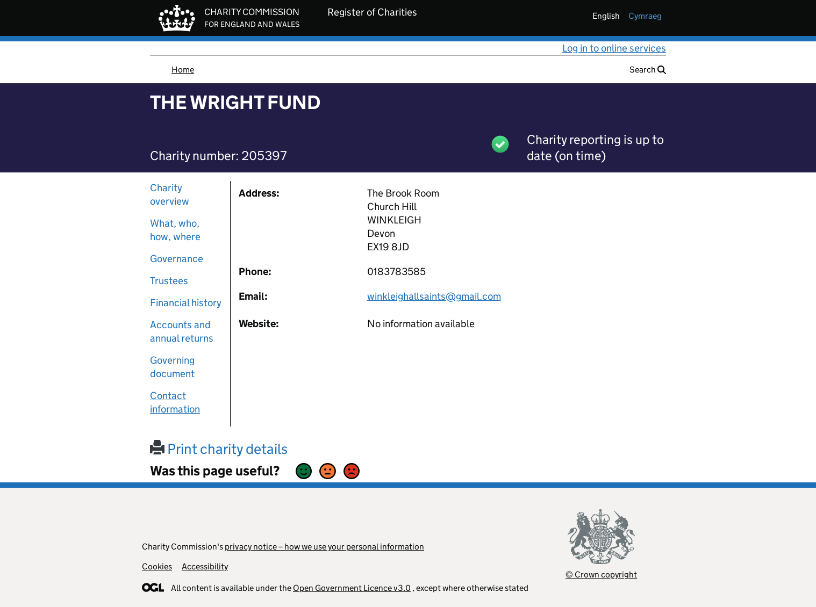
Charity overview (169, 194)
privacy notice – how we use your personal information (324, 546)
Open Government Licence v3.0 (352, 588)
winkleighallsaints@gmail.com (434, 296)
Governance (176, 258)
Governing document (172, 367)
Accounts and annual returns (181, 331)
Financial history (185, 303)
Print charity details (219, 449)
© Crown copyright (601, 574)
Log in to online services (614, 48)
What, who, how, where (175, 230)
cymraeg (645, 16)
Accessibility (205, 566)
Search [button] (647, 69)
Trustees (169, 280)
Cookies (157, 566)
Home (182, 69)
